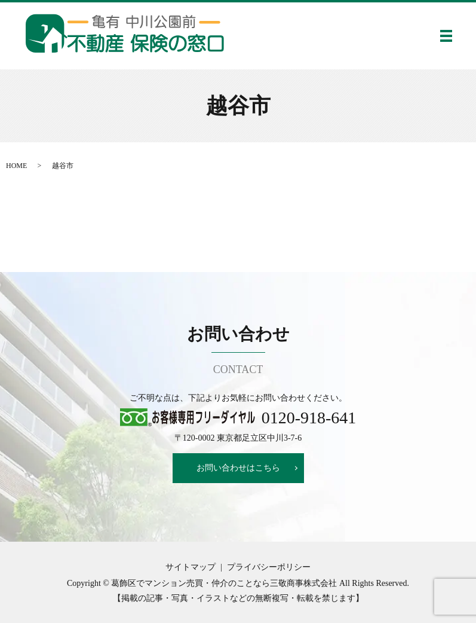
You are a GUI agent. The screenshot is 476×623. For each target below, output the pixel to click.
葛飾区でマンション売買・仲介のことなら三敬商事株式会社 (224, 583)
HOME (16, 165)
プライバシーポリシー (269, 567)
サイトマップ (190, 567)
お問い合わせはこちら (238, 467)
